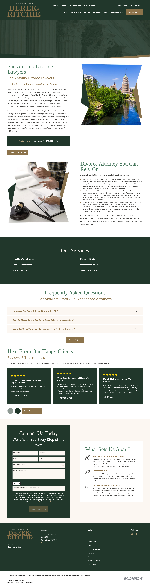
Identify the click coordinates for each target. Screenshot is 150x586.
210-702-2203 (136, 5)
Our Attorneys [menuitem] (76, 12)
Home (90, 534)
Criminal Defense (94, 549)
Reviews (56, 5)
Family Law (92, 542)
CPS (89, 545)
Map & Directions (47, 543)
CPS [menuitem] (105, 12)
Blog (64, 5)
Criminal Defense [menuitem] (117, 12)
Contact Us (92, 564)
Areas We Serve (90, 5)
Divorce (90, 538)
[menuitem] (10, 582)
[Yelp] (141, 534)
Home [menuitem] (65, 12)
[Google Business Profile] (132, 534)
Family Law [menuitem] (97, 12)
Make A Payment (74, 5)
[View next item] (18, 411)
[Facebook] (137, 534)
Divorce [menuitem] (87, 12)
